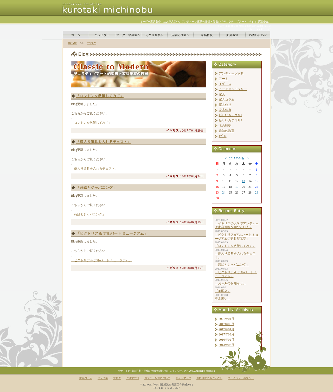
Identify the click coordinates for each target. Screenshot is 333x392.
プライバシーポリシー (241, 378)
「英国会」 (222, 291)
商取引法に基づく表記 (209, 378)
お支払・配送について (157, 378)
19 (236, 187)
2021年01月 (226, 319)
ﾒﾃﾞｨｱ (223, 136)
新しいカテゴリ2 (230, 120)
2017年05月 (226, 324)
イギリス (225, 84)
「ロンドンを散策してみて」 (100, 96)
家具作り (225, 105)
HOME (72, 43)
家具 (222, 94)
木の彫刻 (225, 125)
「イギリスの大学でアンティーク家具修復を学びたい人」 (237, 225)
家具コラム (226, 99)
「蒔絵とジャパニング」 (96, 188)
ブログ (91, 43)
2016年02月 (226, 339)
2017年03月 (226, 334)
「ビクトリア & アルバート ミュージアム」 (112, 233)
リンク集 (103, 378)
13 (243, 181)
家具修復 (225, 110)
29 (256, 192)
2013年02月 (226, 345)
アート (223, 78)
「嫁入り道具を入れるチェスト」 (103, 142)
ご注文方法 (132, 378)
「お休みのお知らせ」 (230, 283)
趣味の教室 (226, 131)
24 (223, 192)
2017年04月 (237, 158)
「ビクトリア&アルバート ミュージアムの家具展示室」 (237, 236)
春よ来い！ (222, 298)
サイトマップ (183, 378)
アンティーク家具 (231, 73)
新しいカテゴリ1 (230, 115)
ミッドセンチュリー (233, 89)
